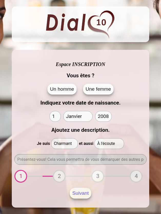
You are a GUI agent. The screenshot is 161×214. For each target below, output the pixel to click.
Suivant (80, 193)
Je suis (43, 143)
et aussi (86, 143)
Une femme (98, 89)
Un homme (62, 89)
